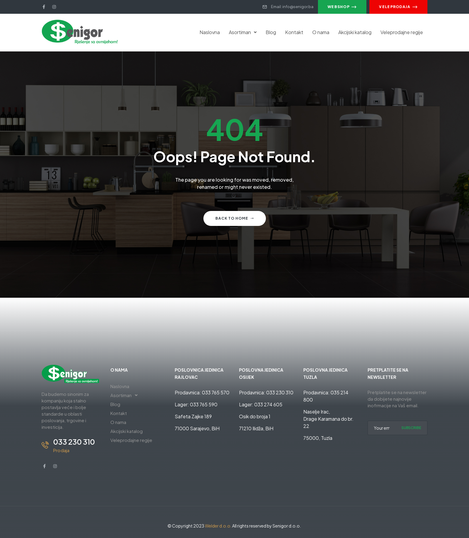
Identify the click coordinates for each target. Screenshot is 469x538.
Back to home (234, 218)
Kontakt (294, 32)
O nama (320, 32)
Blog (271, 32)
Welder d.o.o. (218, 525)
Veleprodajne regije (401, 32)
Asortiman (243, 32)
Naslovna (210, 32)
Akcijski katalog (354, 32)
